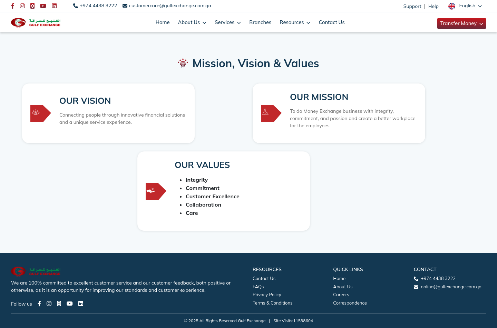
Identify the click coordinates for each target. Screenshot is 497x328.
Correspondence (350, 303)
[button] (465, 6)
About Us (342, 286)
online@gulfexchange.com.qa (451, 286)
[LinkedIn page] (80, 303)
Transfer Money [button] (459, 23)
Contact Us (331, 22)
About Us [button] (189, 22)
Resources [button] (292, 22)
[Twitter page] (59, 303)
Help (433, 6)
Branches (260, 22)
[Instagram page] (49, 303)
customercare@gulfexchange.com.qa (170, 5)
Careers (341, 294)
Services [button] (225, 22)
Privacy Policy (267, 294)
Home (163, 22)
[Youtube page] (70, 303)
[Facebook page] (39, 303)
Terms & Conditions (273, 303)
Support (412, 6)
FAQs (258, 286)
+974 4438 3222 (98, 5)
